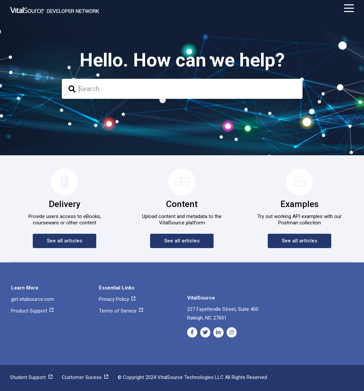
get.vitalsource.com (32, 299)
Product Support (32, 311)
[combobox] (182, 89)
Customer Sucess (85, 377)
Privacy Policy (117, 299)
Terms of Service (121, 311)
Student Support (31, 377)
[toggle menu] (349, 8)
